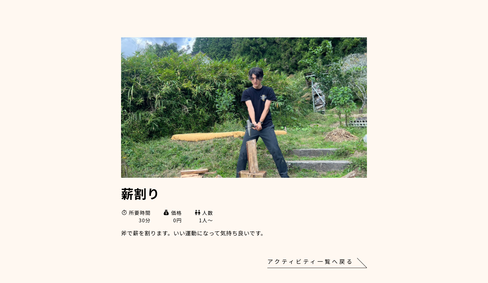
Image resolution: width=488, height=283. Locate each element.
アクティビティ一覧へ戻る (310, 261)
